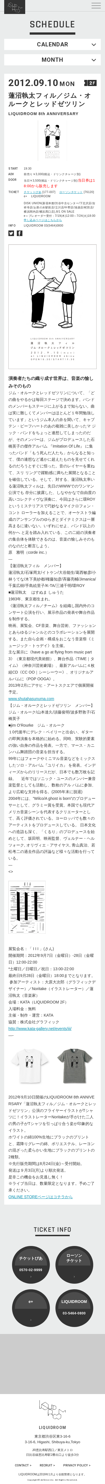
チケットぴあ (32, 192)
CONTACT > (23, 1465)
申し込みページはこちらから (43, 220)
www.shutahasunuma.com (31, 698)
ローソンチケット (71, 192)
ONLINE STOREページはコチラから (40, 1197)
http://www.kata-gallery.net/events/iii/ (39, 1028)
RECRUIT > (47, 1465)
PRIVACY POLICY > (76, 1465)
